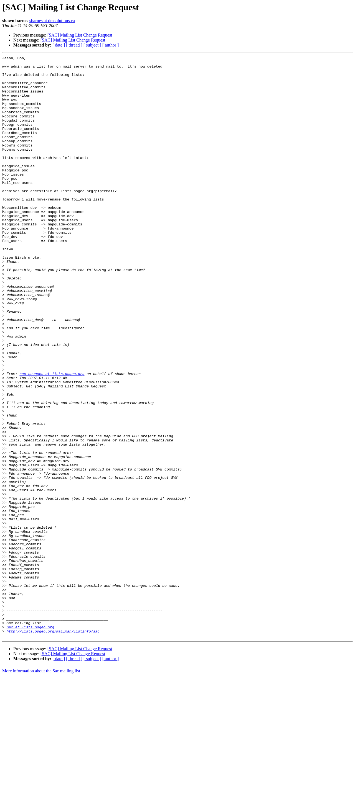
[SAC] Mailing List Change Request (79, 35)
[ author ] (110, 45)
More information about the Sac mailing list (41, 787)
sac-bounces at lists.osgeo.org (51, 437)
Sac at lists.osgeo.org (30, 741)
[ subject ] (92, 45)
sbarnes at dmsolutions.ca (52, 20)
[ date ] (58, 45)
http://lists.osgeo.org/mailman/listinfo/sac (53, 746)
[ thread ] (74, 45)
